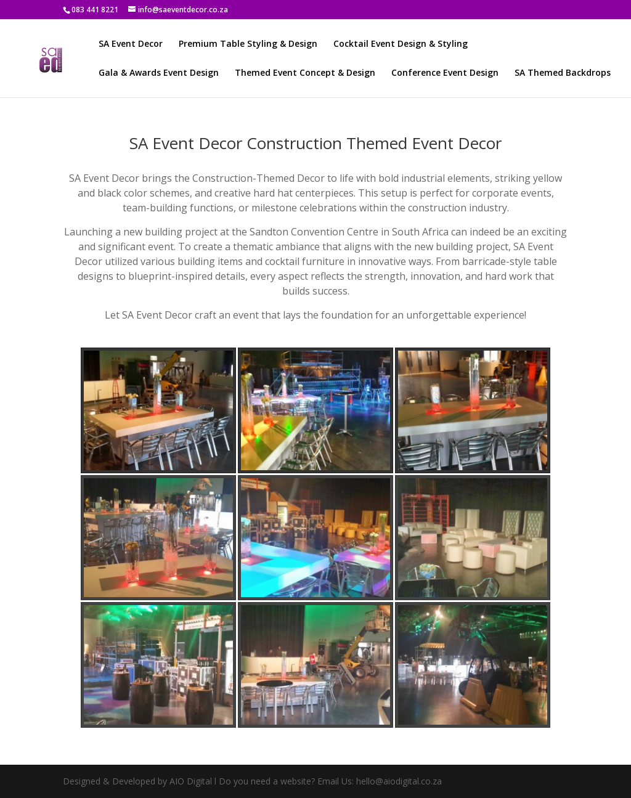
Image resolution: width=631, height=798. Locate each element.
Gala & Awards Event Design (159, 73)
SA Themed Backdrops (563, 73)
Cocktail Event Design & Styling (400, 44)
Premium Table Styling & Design (248, 44)
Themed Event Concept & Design (305, 73)
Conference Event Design (445, 73)
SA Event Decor (131, 44)
